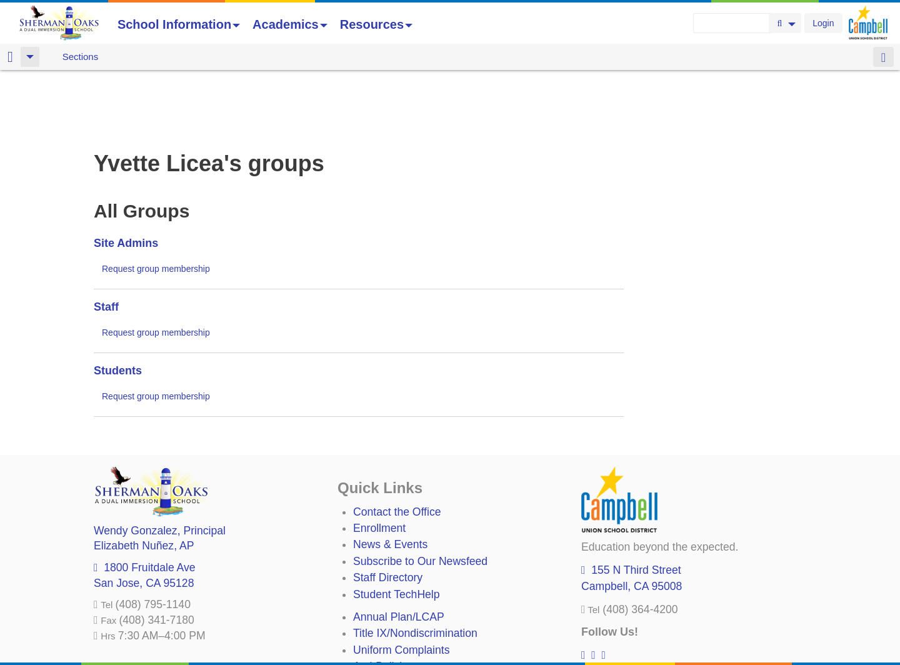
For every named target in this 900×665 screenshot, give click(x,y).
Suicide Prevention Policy (415, 617)
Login (823, 23)
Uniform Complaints (401, 584)
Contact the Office (397, 446)
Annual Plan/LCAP (398, 551)
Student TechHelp (396, 528)
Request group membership (156, 203)
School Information (179, 24)
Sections (80, 56)
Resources (376, 24)
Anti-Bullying (383, 600)
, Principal (160, 465)
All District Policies (398, 634)
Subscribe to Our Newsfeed (420, 495)
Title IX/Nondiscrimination (415, 567)
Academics (290, 24)
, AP (144, 480)
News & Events (390, 478)
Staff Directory (387, 512)
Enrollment (379, 462)
